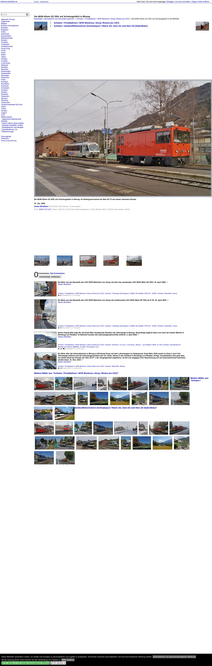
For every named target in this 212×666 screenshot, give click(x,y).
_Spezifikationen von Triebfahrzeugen (9, 130)
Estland (4, 40)
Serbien (4, 92)
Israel (3, 53)
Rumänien (5, 84)
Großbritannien (7, 46)
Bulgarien (5, 30)
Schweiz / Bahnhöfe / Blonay (115, 366)
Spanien (4, 98)
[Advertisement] (72, 53)
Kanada (4, 59)
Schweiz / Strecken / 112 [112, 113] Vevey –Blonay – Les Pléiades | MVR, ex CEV (133, 345)
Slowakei (4, 94)
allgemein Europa (8, 19)
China (3, 32)
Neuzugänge (6, 136)
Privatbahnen (90, 19)
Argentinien (5, 21)
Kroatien (4, 61)
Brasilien (4, 28)
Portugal (4, 82)
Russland (4, 86)
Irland (3, 51)
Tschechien (5, 102)
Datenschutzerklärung (8, 141)
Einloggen (170, 2)
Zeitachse (5, 139)
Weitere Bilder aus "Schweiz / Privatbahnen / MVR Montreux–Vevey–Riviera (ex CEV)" (76, 373)
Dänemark (5, 34)
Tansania (4, 100)
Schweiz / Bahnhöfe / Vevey (167, 293)
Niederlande (6, 73)
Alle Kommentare (57, 273)
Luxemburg (5, 63)
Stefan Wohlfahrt (41, 206)
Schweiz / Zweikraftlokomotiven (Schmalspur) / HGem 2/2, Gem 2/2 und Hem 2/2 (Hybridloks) (101, 26)
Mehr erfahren (68, 660)
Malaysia (4, 65)
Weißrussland (6, 117)
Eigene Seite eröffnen (200, 2)
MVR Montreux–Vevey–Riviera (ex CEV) (114, 19)
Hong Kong (5, 48)
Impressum (44, 2)
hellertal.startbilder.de (8, 2)
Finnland (4, 42)
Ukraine (4, 111)
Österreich (5, 78)
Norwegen (5, 75)
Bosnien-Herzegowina (9, 26)
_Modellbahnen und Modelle (12, 127)
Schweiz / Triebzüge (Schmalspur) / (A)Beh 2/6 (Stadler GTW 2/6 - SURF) (131, 293)
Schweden (5, 88)
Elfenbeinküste (7, 38)
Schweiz (80, 19)
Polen (3, 80)
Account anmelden (183, 2)
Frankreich (5, 44)
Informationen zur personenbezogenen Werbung (174, 657)
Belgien (4, 24)
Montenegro (6, 71)
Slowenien (5, 96)
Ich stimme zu (58, 663)
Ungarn (4, 113)
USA (3, 115)
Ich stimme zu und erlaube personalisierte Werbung (26, 663)
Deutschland (6, 36)
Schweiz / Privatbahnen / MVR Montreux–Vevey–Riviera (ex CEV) (86, 23)
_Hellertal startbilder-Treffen (12, 125)
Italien (3, 55)
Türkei (3, 109)
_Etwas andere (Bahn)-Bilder (12, 123)
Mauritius (4, 69)
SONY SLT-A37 (45, 209)
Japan (3, 57)
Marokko (4, 67)
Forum (36, 2)
